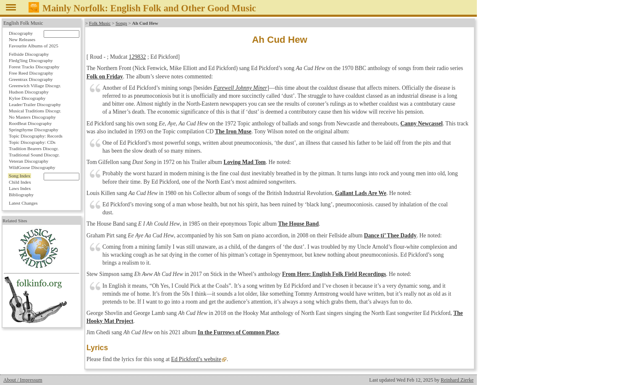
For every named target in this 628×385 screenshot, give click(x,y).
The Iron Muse (233, 131)
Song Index (19, 175)
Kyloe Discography (27, 98)
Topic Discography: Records (36, 135)
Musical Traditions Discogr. (35, 110)
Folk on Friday (104, 76)
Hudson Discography (29, 91)
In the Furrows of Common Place (238, 332)
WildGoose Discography (32, 167)
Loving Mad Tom (244, 162)
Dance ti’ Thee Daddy (390, 235)
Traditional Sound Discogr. (34, 154)
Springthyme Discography (33, 129)
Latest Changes (23, 203)
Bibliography (21, 194)
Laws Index (20, 188)
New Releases (22, 39)
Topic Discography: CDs (32, 142)
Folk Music (99, 23)
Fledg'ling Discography (31, 60)
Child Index (20, 182)
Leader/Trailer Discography (35, 104)
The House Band (298, 224)
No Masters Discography (32, 117)
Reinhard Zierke (457, 380)
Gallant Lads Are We (360, 193)
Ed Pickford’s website (196, 359)
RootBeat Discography (30, 123)
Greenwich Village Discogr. (35, 85)
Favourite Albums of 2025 (33, 45)
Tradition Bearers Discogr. (34, 148)
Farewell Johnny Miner (240, 88)
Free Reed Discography (31, 72)
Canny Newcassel (421, 123)
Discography (21, 33)
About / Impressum (22, 380)
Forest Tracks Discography (34, 66)
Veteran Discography (28, 161)
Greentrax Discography (31, 79)
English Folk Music (23, 23)
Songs (121, 23)
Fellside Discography (29, 54)
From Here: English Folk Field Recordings (334, 274)
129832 (137, 57)
